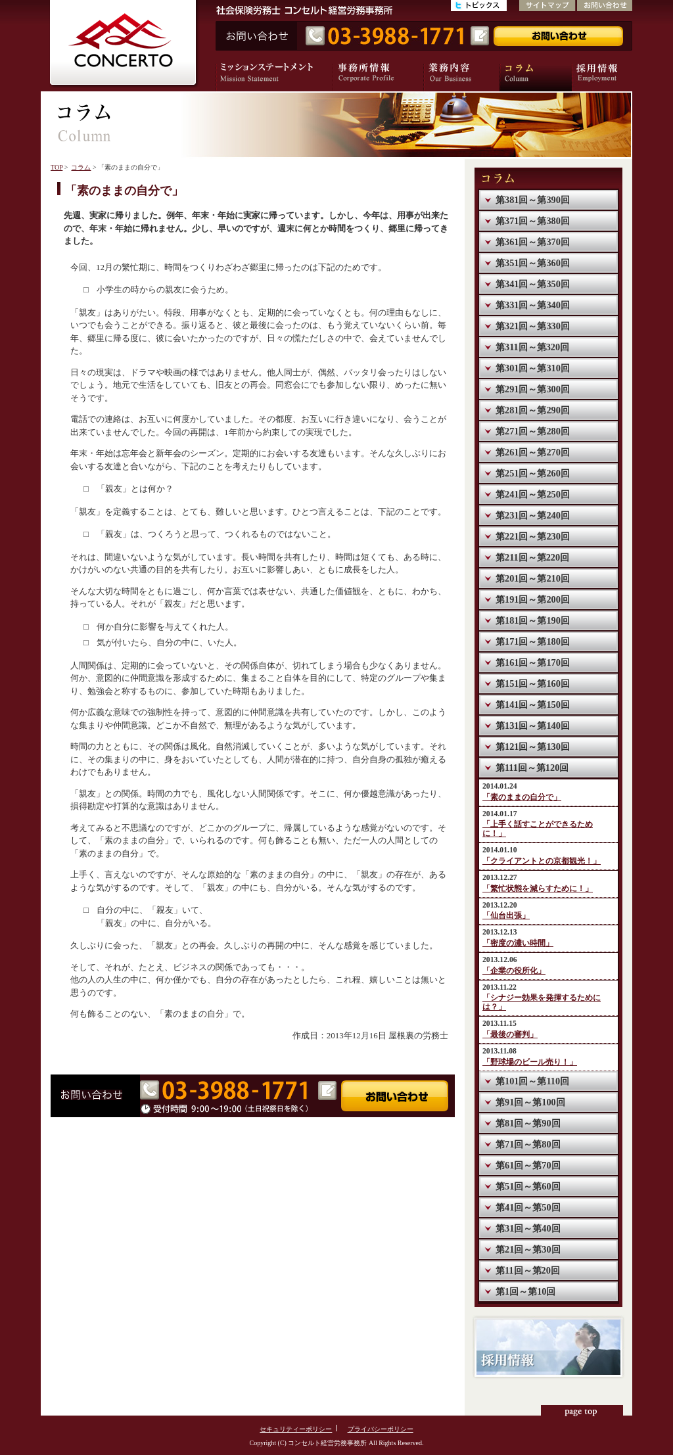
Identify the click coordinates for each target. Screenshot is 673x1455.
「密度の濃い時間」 (517, 943)
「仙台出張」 (506, 916)
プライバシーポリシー (380, 1429)
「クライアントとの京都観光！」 (541, 861)
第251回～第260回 (533, 473)
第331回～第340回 (533, 305)
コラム (81, 167)
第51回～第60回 (528, 1186)
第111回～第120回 (532, 767)
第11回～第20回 (528, 1270)
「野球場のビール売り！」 (529, 1062)
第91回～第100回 (530, 1102)
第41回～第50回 (528, 1207)
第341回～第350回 (533, 284)
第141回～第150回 (533, 704)
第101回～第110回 (532, 1081)
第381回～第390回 (533, 200)
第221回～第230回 (533, 536)
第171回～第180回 (533, 641)
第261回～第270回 (533, 452)
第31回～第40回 (528, 1228)
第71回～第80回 (528, 1144)
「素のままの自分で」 (521, 797)
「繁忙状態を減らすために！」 (537, 889)
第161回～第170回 (533, 662)
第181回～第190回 (533, 620)
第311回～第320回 (532, 347)
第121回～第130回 (533, 746)
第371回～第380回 (533, 221)
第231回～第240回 (533, 515)
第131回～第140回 (533, 725)
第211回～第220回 (532, 557)
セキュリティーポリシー (296, 1429)
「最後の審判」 (510, 1034)
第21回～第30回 (528, 1249)
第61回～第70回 (528, 1165)
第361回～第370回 (533, 242)
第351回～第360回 (533, 263)
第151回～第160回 (533, 683)
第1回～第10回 (525, 1291)
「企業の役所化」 (513, 971)
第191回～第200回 (533, 599)
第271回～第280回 (533, 431)
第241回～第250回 (533, 494)
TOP (56, 167)
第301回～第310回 (533, 368)
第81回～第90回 (528, 1123)
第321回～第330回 (533, 326)
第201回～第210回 (533, 578)
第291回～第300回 (533, 389)
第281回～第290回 (533, 410)
